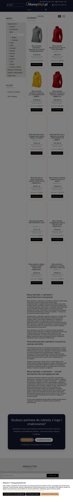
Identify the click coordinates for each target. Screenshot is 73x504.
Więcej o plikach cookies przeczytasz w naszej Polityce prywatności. (24, 490)
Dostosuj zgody (33, 494)
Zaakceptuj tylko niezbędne (14, 494)
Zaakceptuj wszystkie (50, 494)
